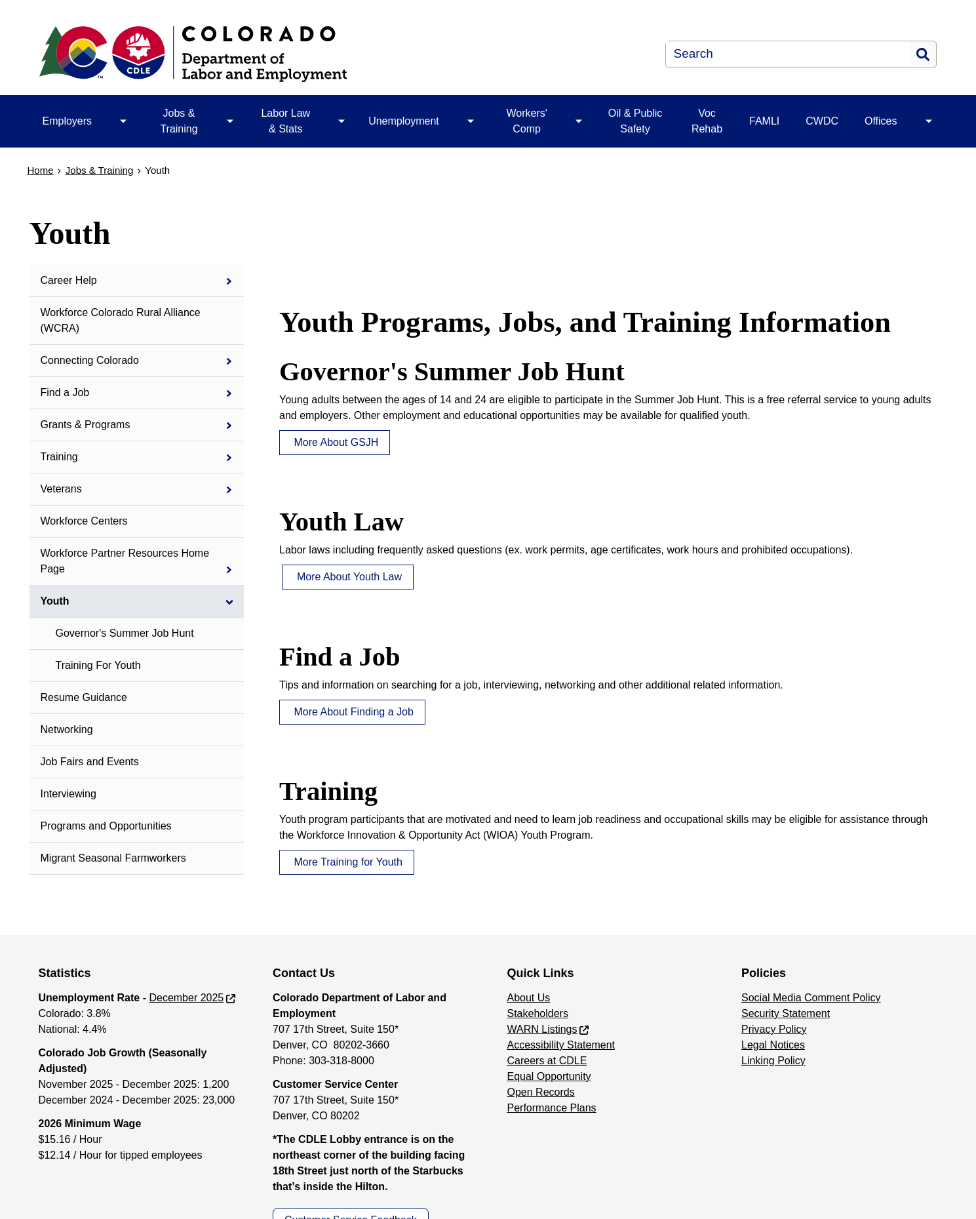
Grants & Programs (85, 424)
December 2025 (186, 997)
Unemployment (403, 121)
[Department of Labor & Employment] (297, 54)
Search (922, 54)
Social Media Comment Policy (811, 997)
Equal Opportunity (549, 1076)
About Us (529, 997)
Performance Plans (551, 1107)
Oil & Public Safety (635, 121)
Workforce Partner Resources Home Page (125, 561)
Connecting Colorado (90, 360)
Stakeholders (537, 1013)
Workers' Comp (526, 121)
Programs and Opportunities (106, 825)
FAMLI (764, 121)
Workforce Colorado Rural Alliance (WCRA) (121, 320)
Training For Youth (98, 665)
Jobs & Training (178, 121)
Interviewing (68, 793)
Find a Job (65, 392)
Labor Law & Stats (285, 121)
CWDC (822, 121)
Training (59, 456)
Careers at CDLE (547, 1060)
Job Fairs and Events (90, 761)
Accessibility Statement (561, 1044)
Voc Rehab (707, 121)
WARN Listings (542, 1029)
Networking (67, 729)
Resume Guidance (84, 697)
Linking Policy (773, 1060)
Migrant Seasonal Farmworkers (113, 858)
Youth (55, 601)
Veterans (61, 488)
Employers (67, 121)
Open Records (541, 1092)
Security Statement (785, 1013)
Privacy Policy (774, 1029)
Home (41, 170)
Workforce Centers (84, 521)
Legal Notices (773, 1044)
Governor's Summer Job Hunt (125, 633)
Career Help (69, 280)
